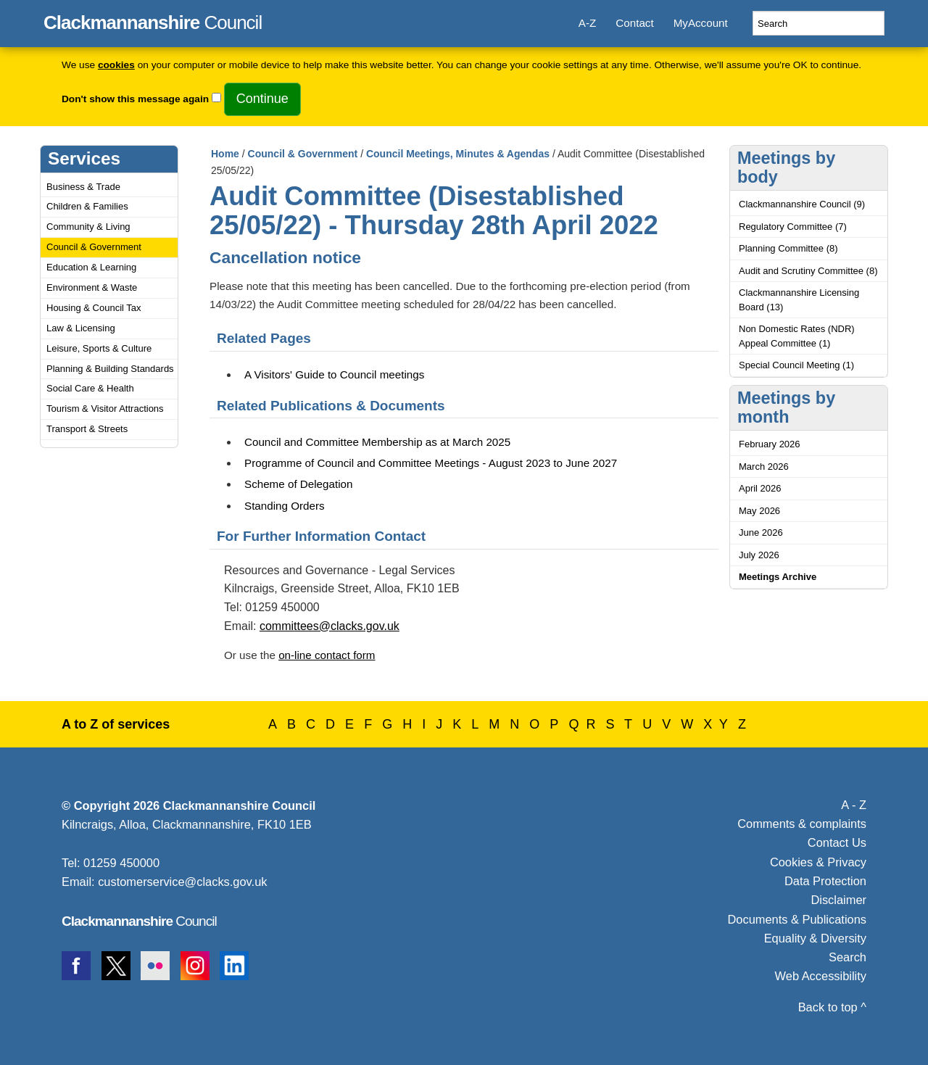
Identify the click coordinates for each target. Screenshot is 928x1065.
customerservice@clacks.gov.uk (182, 881)
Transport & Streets (87, 428)
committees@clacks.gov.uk (329, 626)
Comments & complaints (801, 823)
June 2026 (761, 532)
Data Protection (825, 880)
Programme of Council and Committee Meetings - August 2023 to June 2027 (430, 463)
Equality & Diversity (815, 938)
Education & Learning (91, 267)
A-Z (587, 23)
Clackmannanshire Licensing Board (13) (799, 299)
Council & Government (93, 246)
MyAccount (701, 23)
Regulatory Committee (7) (793, 226)
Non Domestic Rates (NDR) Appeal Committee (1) (797, 336)
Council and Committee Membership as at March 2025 (377, 442)
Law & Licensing (80, 328)
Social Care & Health (90, 388)
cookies (116, 64)
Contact (634, 23)
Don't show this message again (135, 99)
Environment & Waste (91, 287)
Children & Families (87, 206)
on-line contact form (326, 655)
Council (153, 20)
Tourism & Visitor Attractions (105, 408)
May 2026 (759, 510)
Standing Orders (284, 506)
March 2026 (764, 466)
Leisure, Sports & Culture (99, 348)
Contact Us (837, 842)
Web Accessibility (820, 975)
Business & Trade (83, 186)
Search (847, 957)
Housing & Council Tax (93, 307)
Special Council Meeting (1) (796, 365)
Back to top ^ (832, 1007)
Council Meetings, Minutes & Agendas (458, 153)
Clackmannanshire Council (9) (802, 204)
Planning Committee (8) (788, 248)
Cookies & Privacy (818, 862)
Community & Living (88, 226)
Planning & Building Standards (110, 368)
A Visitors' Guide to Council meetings (334, 374)
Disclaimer (838, 899)
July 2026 (759, 555)
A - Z (853, 804)
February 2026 (769, 444)
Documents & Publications (797, 919)
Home (225, 153)
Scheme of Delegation (298, 484)
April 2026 (760, 488)
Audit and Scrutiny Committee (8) (808, 270)
